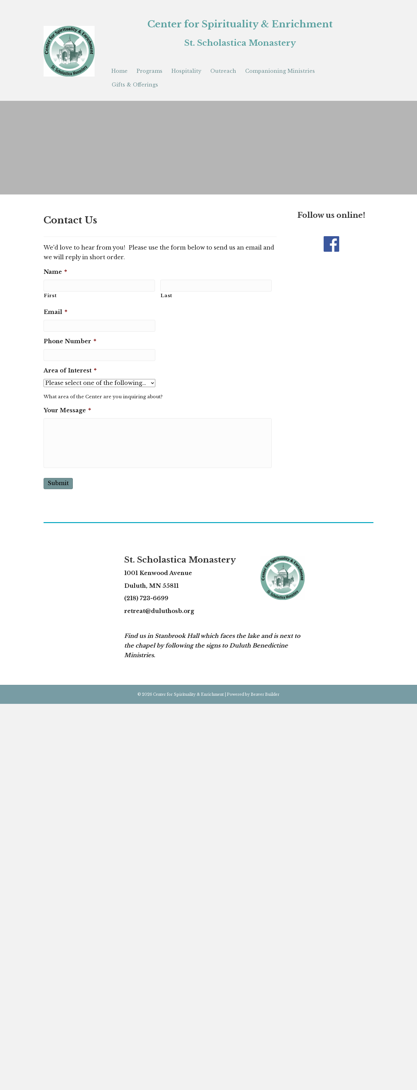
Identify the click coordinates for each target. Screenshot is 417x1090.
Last (166, 295)
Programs (149, 71)
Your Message (67, 410)
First (50, 295)
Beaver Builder (265, 694)
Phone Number (70, 341)
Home (119, 71)
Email (55, 312)
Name (55, 272)
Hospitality (186, 71)
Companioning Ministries (280, 71)
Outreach (223, 71)
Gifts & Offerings (135, 85)
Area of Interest (70, 370)
